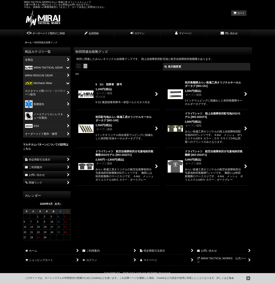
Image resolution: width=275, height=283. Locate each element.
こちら (230, 277)
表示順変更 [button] (172, 66)
